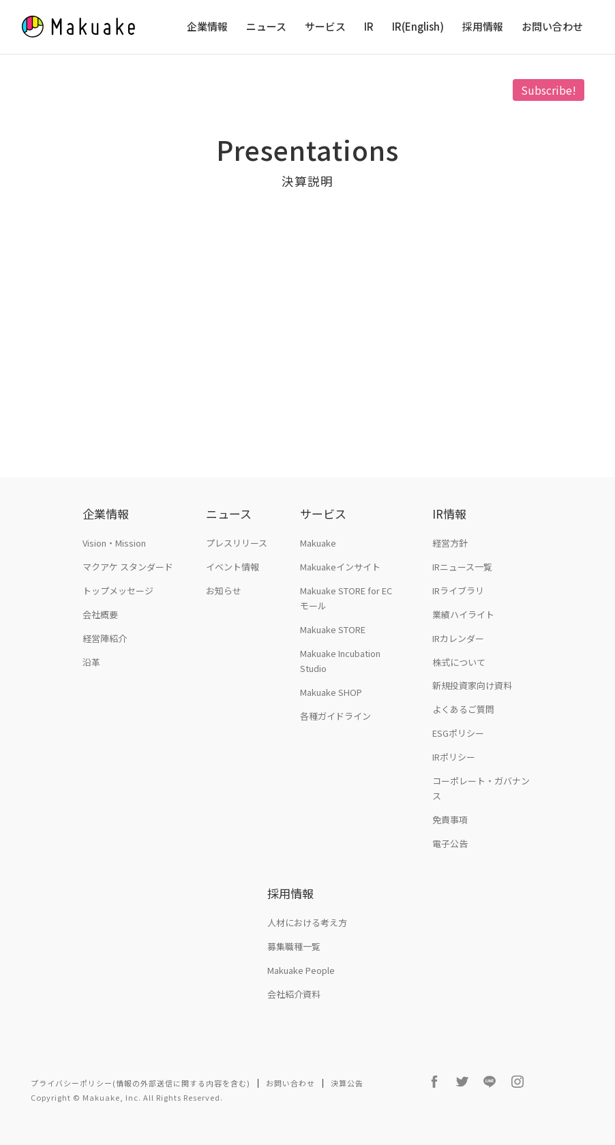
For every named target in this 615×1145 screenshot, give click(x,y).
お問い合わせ (552, 26)
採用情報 (482, 26)
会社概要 (100, 614)
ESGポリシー (458, 733)
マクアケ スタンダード (127, 566)
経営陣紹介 (104, 638)
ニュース (266, 26)
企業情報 (207, 26)
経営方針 (450, 542)
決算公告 (347, 1083)
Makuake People (301, 970)
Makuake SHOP (331, 692)
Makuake (318, 542)
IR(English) (418, 26)
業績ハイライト (463, 614)
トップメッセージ (117, 590)
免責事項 (450, 819)
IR (369, 26)
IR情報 (449, 513)
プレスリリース (236, 542)
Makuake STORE (332, 629)
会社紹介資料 (293, 994)
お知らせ (223, 590)
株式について (458, 662)
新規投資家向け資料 (472, 685)
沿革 (91, 662)
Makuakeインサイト (340, 566)
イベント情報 (232, 566)
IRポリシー (453, 756)
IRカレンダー (458, 638)
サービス (325, 26)
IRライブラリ (458, 590)
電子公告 (450, 843)
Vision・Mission (114, 542)
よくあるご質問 (463, 709)
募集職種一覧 (293, 946)
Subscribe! (548, 90)
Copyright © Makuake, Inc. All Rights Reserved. (127, 1097)
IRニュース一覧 (462, 566)
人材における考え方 (307, 922)
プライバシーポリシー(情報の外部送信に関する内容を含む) (140, 1083)
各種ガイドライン (335, 715)
